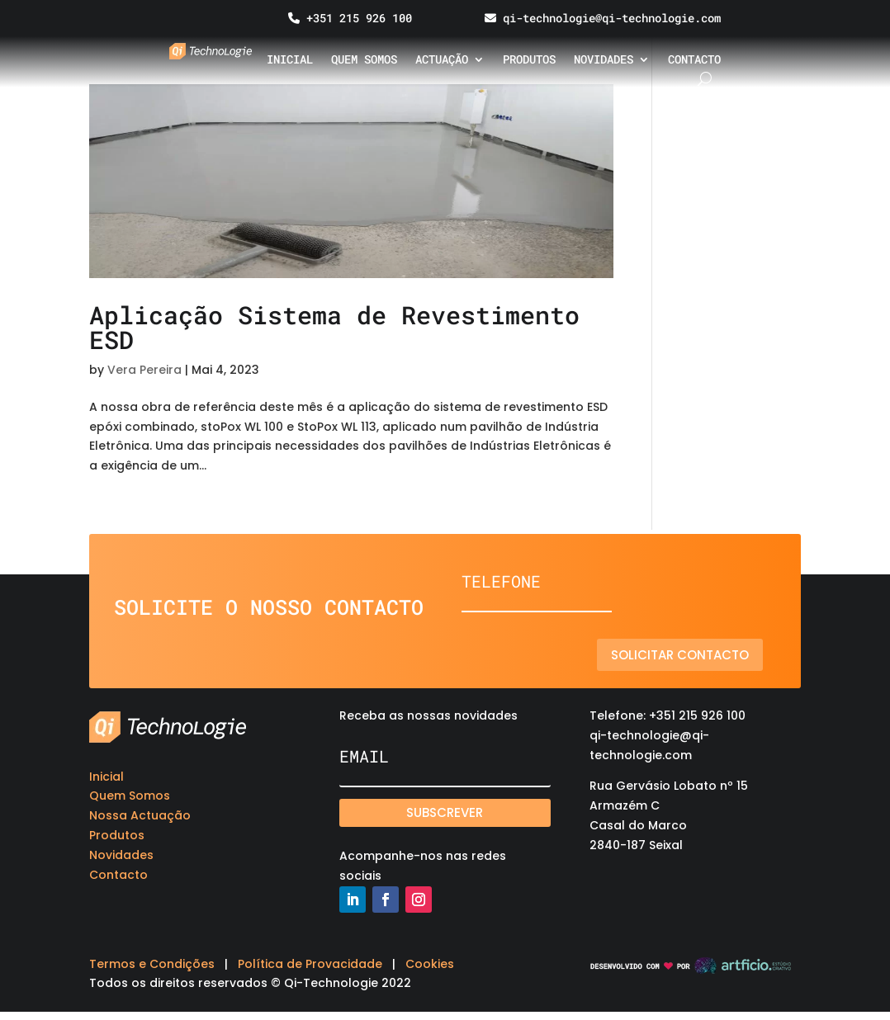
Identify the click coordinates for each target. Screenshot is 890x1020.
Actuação (441, 60)
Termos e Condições (152, 964)
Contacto (694, 60)
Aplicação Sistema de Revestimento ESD (334, 327)
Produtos (529, 60)
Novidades (603, 60)
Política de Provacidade (310, 964)
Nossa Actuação (140, 815)
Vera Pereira (144, 369)
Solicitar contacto (689, 654)
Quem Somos (129, 795)
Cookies (429, 964)
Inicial (290, 60)
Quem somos (364, 60)
